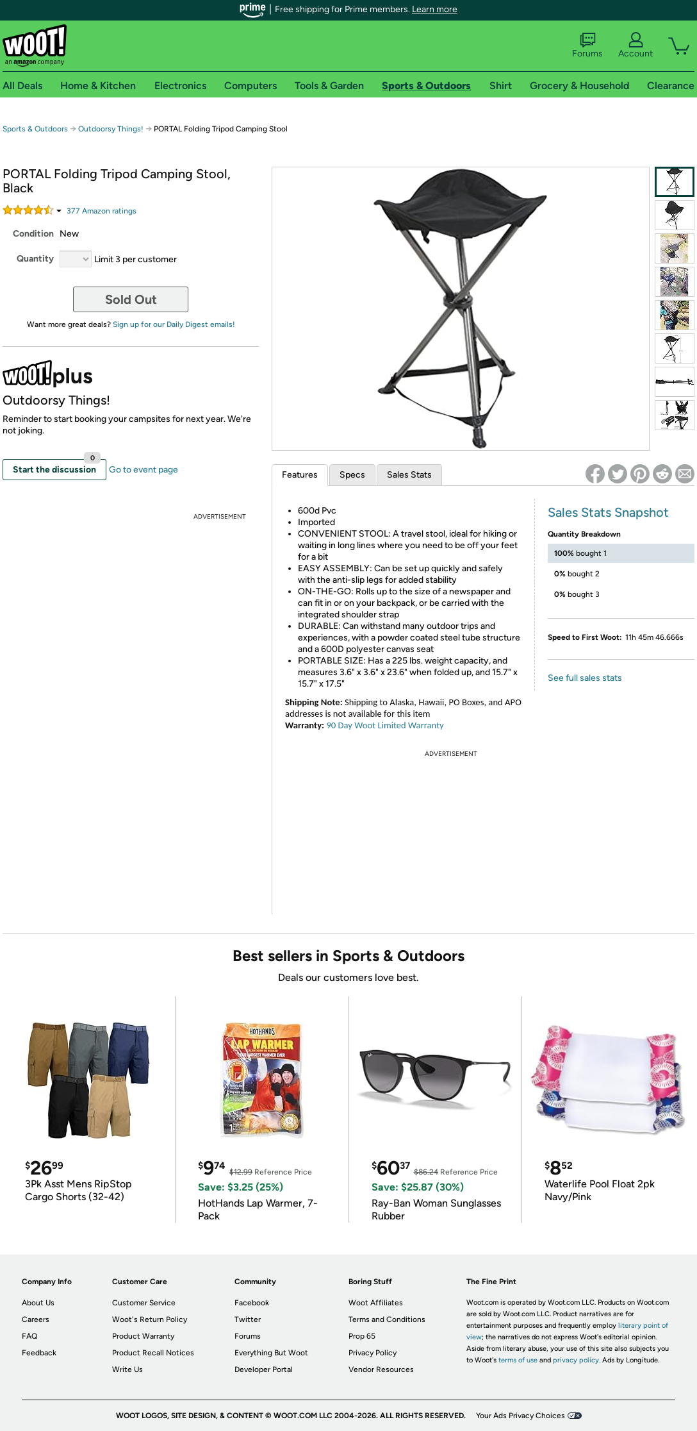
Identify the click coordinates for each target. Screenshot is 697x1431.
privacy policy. (576, 1360)
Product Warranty (143, 1336)
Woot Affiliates (375, 1302)
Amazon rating (101, 210)
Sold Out (131, 299)
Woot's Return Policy (149, 1319)
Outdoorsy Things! (111, 128)
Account (635, 45)
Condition (33, 233)
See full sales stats (585, 678)
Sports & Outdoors (35, 128)
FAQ (29, 1336)
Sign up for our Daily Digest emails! (174, 324)
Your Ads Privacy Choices (520, 1415)
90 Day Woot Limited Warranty (384, 725)
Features (300, 474)
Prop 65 (361, 1336)
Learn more (434, 9)
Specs (352, 474)
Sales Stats (409, 474)
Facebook (251, 1302)
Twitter (247, 1319)
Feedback (39, 1352)
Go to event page (143, 469)
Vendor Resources (381, 1369)
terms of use (517, 1360)
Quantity (35, 258)
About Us (38, 1302)
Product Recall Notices (153, 1352)
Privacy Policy (372, 1352)
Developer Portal (263, 1369)
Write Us (127, 1369)
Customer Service (144, 1302)
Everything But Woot (271, 1352)
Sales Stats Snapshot (608, 512)
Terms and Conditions (386, 1319)
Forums (587, 45)
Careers (35, 1319)
